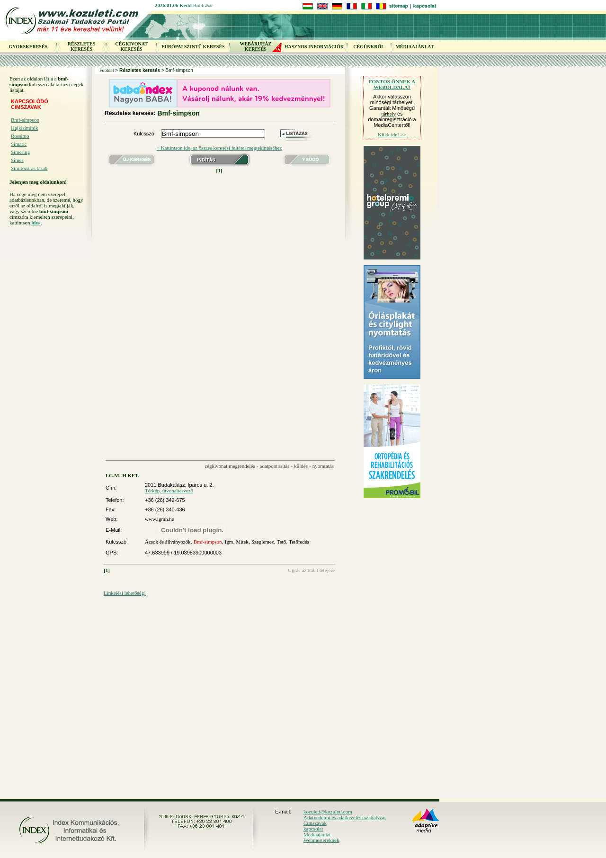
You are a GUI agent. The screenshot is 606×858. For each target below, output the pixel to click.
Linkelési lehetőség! (125, 593)
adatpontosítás (275, 466)
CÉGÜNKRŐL (368, 46)
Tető (281, 542)
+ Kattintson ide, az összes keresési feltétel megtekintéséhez (219, 148)
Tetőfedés (299, 542)
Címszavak (315, 823)
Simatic (19, 144)
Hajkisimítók (24, 128)
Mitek (242, 542)
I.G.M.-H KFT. (122, 475)
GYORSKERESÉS (28, 46)
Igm (229, 542)
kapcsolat (313, 828)
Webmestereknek (321, 840)
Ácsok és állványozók (168, 542)
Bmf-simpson (25, 120)
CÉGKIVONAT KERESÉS (131, 46)
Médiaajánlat (316, 834)
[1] (219, 170)
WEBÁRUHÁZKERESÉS (255, 46)
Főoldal (106, 70)
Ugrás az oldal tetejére (311, 570)
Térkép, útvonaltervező (169, 490)
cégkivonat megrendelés (230, 466)
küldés (301, 466)
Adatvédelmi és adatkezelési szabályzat (344, 817)
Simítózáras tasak (29, 168)
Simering (20, 152)
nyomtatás (323, 466)
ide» (36, 222)
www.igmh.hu (159, 519)
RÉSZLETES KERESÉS (81, 46)
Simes (17, 160)
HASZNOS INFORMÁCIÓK (314, 46)
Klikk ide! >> (392, 134)
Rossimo (20, 136)
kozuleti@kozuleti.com (327, 811)
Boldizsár (203, 5)
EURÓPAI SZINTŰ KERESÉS (193, 46)
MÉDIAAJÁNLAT (414, 46)
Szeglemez (262, 542)
